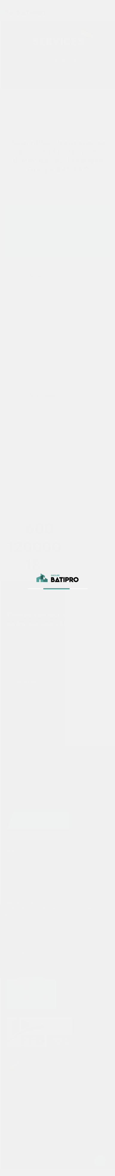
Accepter (61, 970)
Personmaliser (24, 970)
